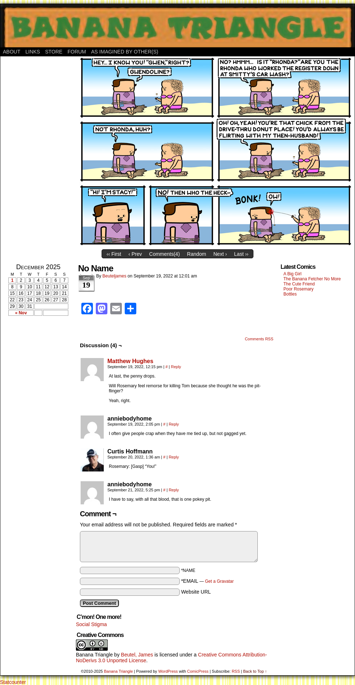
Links (32, 52)
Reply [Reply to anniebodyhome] (174, 424)
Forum (77, 52)
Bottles (290, 294)
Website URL (196, 592)
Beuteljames (114, 276)
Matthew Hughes (130, 361)
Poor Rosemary (298, 289)
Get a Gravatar (219, 581)
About (11, 52)
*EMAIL (207, 581)
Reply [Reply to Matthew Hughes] (176, 367)
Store (54, 52)
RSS (236, 671)
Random (196, 254)
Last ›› (241, 254)
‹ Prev (135, 254)
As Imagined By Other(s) (124, 52)
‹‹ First (114, 254)
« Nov (21, 312)
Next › (220, 254)
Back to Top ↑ (255, 671)
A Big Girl (292, 273)
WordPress (168, 671)
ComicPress (198, 671)
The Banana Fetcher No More (312, 278)
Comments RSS (259, 339)
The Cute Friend (299, 284)
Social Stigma (91, 624)
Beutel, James (137, 655)
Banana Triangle (94, 655)
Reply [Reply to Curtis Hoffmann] (174, 457)
